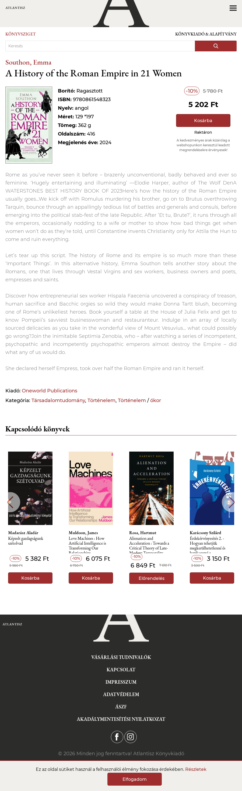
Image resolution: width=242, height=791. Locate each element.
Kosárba (203, 120)
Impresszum (121, 682)
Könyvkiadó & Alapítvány (206, 34)
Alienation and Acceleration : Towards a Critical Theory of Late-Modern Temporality (149, 545)
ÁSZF (121, 707)
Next (232, 502)
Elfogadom (134, 779)
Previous (10, 502)
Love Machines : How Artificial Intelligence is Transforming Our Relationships (87, 545)
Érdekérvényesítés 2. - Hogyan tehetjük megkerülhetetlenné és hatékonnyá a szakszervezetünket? (207, 545)
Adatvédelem (121, 694)
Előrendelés (151, 578)
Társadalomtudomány (58, 400)
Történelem (101, 400)
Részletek (195, 769)
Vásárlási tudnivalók (121, 657)
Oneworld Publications (49, 391)
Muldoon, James (83, 532)
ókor (155, 400)
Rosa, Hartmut (142, 532)
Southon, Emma (28, 62)
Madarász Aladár (23, 532)
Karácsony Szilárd (205, 532)
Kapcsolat (121, 669)
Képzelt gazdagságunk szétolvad (25, 541)
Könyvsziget (20, 34)
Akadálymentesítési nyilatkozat (121, 719)
